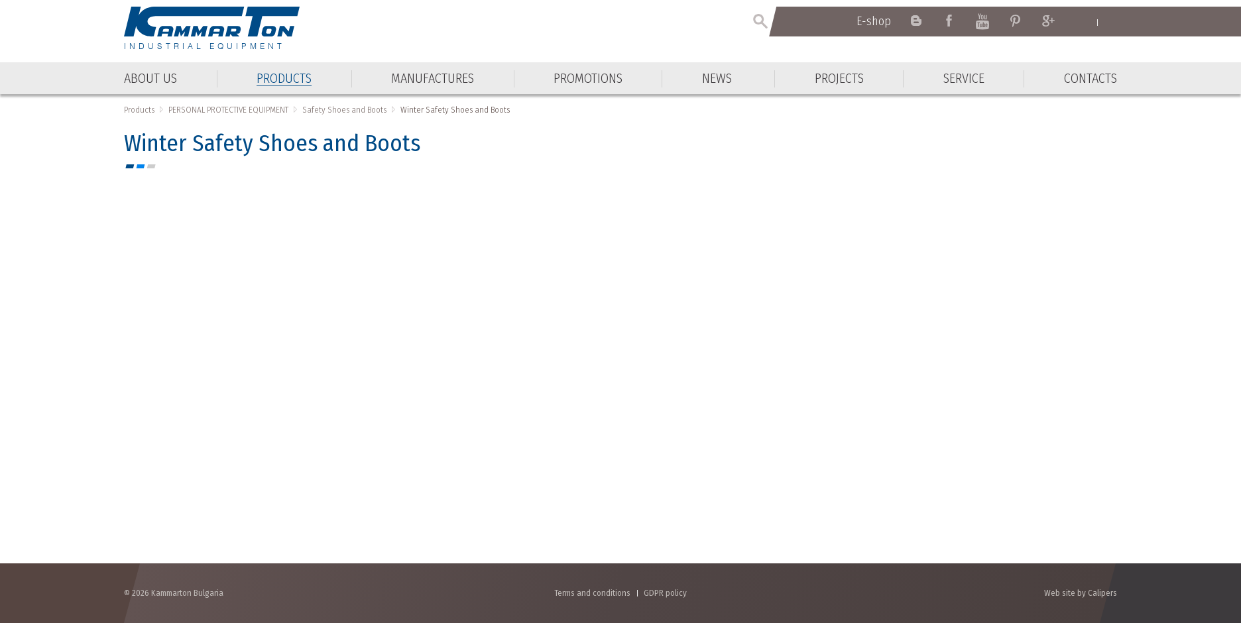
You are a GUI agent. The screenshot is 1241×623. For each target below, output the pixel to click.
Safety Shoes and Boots (344, 110)
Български (1110, 22)
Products (139, 110)
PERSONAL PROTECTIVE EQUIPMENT (228, 110)
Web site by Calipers (1080, 593)
